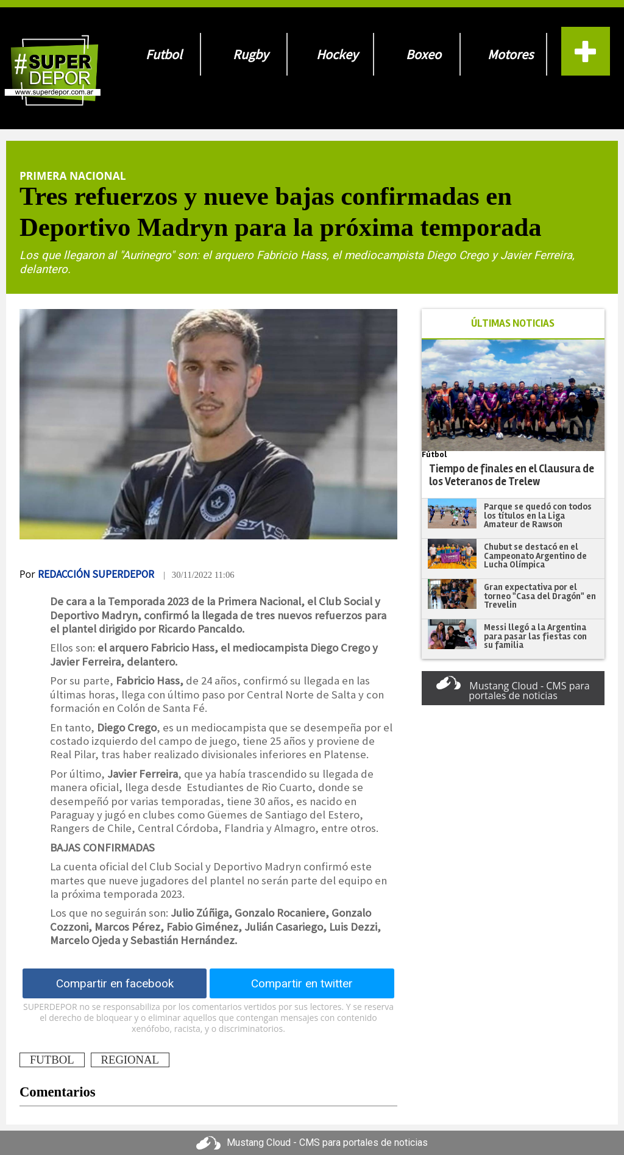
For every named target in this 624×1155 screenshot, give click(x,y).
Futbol (164, 54)
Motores (510, 54)
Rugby (250, 54)
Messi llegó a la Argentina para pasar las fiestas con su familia (535, 636)
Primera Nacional (73, 175)
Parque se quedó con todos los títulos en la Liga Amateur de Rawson (538, 515)
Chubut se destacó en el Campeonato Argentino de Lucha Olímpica (535, 555)
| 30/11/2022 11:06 (199, 575)
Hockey (337, 54)
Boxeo (423, 54)
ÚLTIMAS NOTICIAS (513, 323)
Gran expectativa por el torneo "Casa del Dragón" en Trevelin (540, 595)
